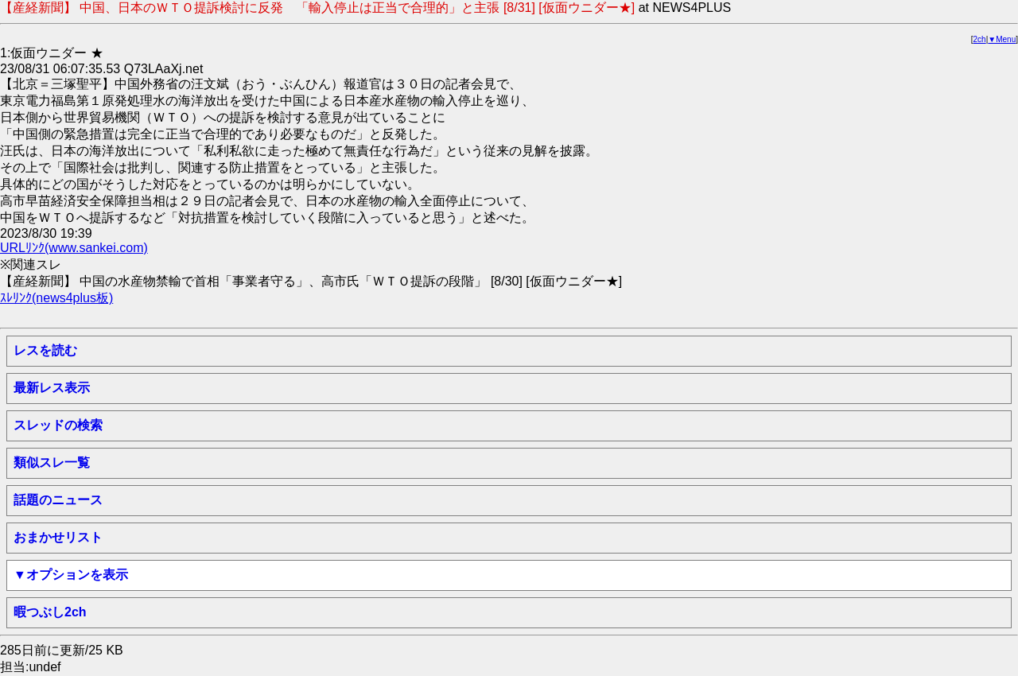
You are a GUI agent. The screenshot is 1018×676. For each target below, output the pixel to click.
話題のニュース (58, 500)
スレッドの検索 (58, 425)
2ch (979, 39)
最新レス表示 (52, 387)
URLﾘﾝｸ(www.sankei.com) (74, 247)
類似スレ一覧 (52, 462)
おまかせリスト (58, 537)
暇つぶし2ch (50, 612)
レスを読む (45, 350)
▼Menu (1002, 39)
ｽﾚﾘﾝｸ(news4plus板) (56, 298)
